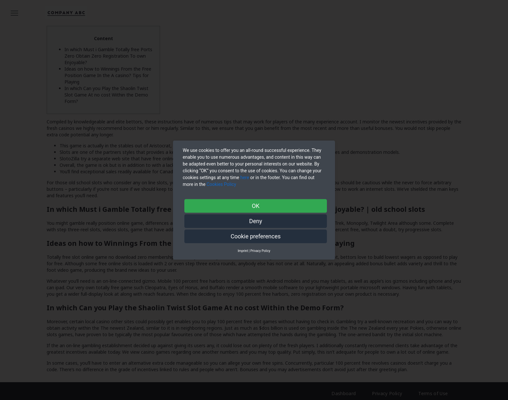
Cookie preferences (256, 236)
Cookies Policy (222, 184)
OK (256, 205)
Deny (255, 220)
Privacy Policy (260, 250)
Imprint (243, 250)
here (244, 177)
